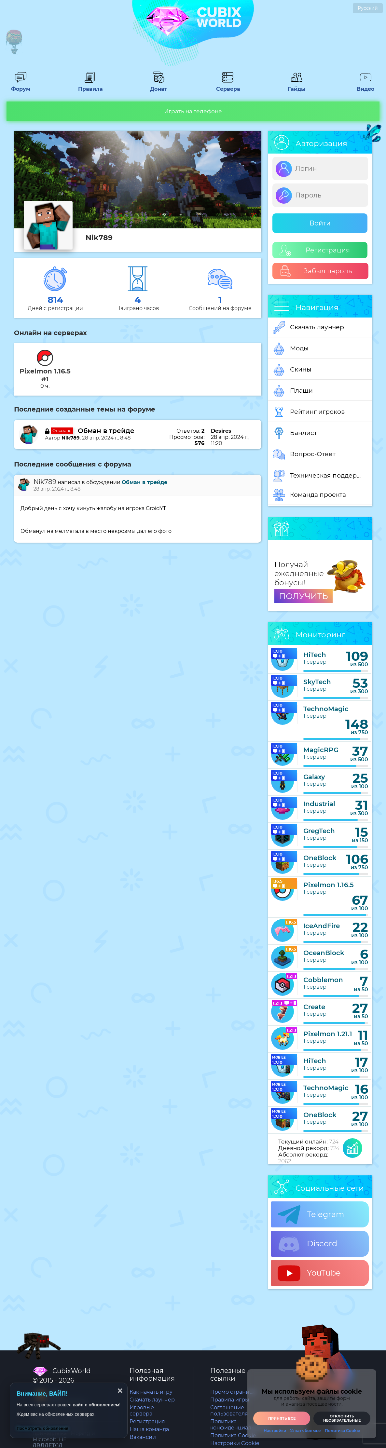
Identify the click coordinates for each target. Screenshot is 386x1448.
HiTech (314, 655)
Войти (320, 223)
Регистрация (315, 250)
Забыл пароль (316, 271)
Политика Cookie (233, 1435)
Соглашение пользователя (229, 1410)
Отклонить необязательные (342, 1418)
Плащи (293, 391)
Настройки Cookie (234, 1443)
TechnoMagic (326, 709)
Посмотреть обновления (42, 1428)
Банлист (295, 433)
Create (314, 1007)
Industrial (319, 804)
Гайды (296, 86)
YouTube (309, 1273)
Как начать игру (151, 1392)
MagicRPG (320, 750)
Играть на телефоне (193, 111)
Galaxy (314, 777)
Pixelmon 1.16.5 (328, 885)
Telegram (311, 1214)
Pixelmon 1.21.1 (327, 1034)
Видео (365, 86)
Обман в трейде (106, 431)
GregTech (319, 831)
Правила (89, 86)
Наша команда (149, 1429)
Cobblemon (323, 980)
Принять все (282, 1418)
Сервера (227, 86)
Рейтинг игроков (309, 412)
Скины (292, 370)
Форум (20, 86)
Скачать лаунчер (308, 327)
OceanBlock (323, 953)
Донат (158, 86)
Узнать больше (305, 1430)
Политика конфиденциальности (240, 1424)
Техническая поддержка (320, 476)
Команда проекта (309, 495)
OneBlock (320, 858)
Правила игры (229, 1400)
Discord (307, 1244)
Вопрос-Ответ (304, 454)
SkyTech (317, 682)
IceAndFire (321, 926)
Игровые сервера (142, 1410)
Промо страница (233, 1392)
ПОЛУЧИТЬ (303, 596)
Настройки (275, 1430)
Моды (291, 349)
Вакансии (143, 1437)
